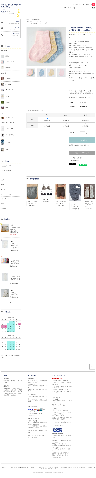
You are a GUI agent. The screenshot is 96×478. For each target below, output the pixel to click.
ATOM (54, 471)
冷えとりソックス (36, 21)
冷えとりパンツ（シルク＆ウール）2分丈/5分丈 (75, 205)
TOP (28, 19)
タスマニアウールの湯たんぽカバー (32, 203)
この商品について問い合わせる (82, 153)
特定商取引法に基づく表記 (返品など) (79, 145)
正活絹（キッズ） (36, 19)
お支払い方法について (66, 469)
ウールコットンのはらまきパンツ (61, 203)
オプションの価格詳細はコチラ (35, 110)
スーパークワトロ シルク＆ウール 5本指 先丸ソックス (90, 204)
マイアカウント (77, 4)
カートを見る (90, 4)
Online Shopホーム (23, 469)
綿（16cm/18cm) (84, 78)
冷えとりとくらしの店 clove (9, 469)
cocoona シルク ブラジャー (47, 199)
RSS (49, 471)
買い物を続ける (75, 161)
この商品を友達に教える (77, 158)
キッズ (45, 23)
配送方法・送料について (79, 469)
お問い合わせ (42, 469)
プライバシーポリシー (53, 469)
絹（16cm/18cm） (74, 78)
